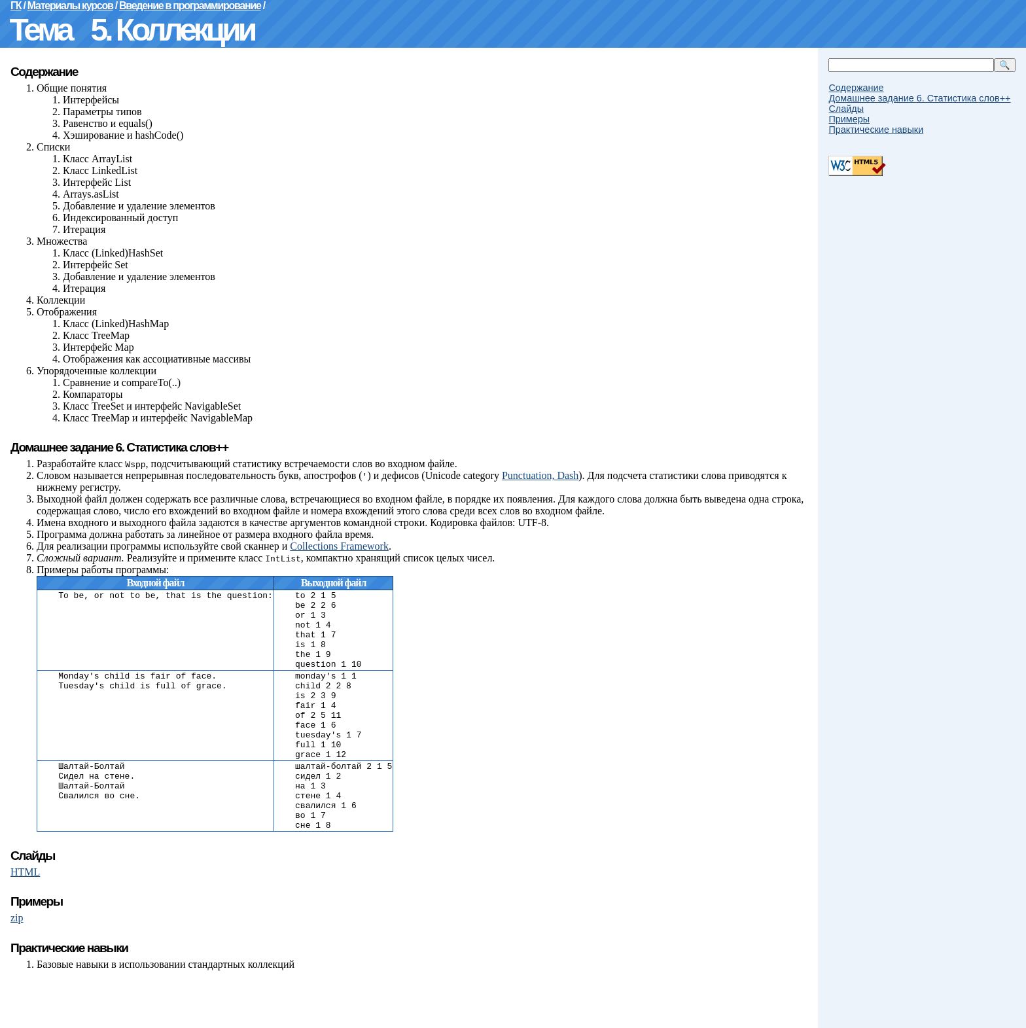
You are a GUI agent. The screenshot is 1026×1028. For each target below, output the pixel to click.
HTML (25, 919)
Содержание (855, 87)
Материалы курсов (70, 5)
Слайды (846, 108)
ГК (15, 5)
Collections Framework (339, 546)
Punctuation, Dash (540, 475)
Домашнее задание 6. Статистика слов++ (919, 98)
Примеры (849, 119)
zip (17, 964)
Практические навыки (875, 129)
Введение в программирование (190, 5)
